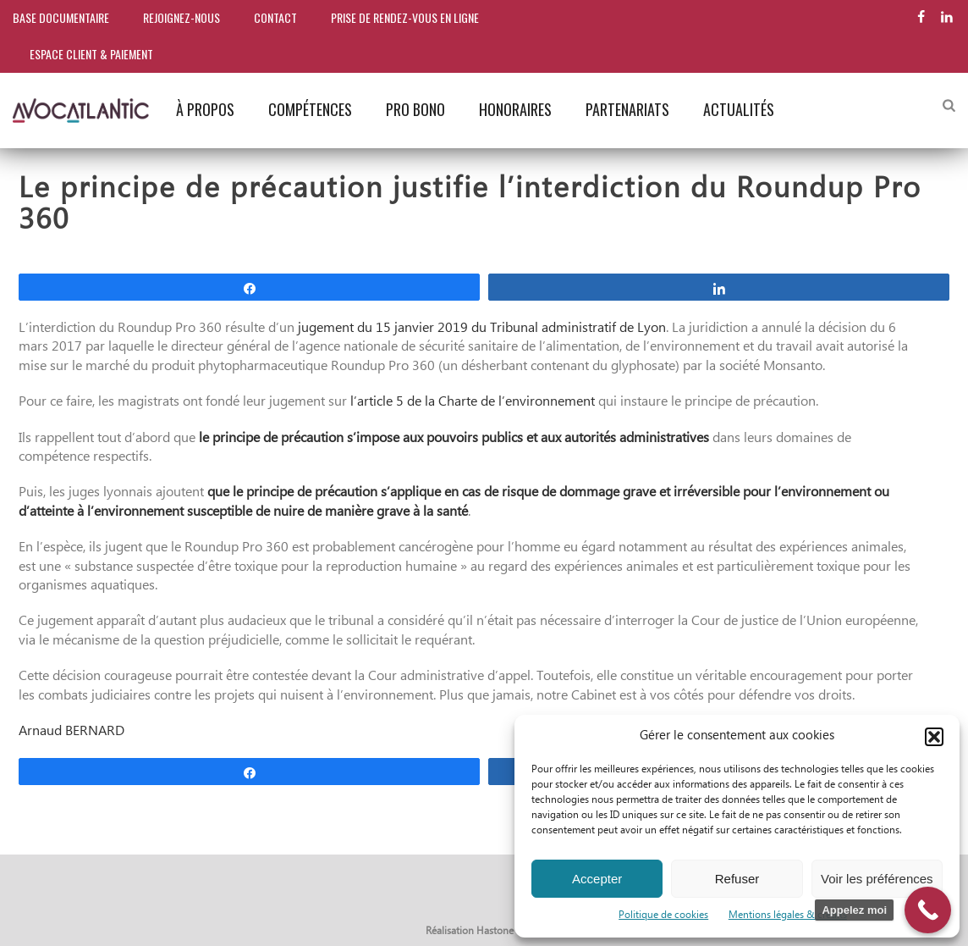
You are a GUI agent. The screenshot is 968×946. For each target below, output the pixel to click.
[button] (934, 736)
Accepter (597, 878)
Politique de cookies (663, 915)
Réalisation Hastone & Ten (484, 931)
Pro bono (415, 109)
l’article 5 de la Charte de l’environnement (472, 402)
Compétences (310, 109)
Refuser (737, 878)
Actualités (738, 109)
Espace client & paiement (91, 54)
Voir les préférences (877, 878)
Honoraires (515, 109)
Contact (275, 17)
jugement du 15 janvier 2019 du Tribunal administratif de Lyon (482, 328)
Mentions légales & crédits (788, 915)
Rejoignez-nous (181, 17)
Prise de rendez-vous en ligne (405, 17)
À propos (205, 109)
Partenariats (627, 109)
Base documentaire (61, 17)
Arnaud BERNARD (71, 731)
